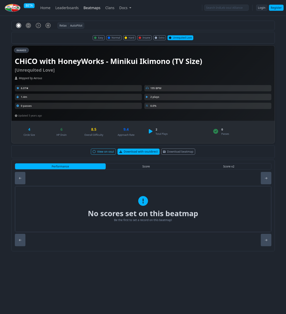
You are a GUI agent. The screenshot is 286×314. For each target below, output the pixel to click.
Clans (109, 7)
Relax (62, 25)
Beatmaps (92, 7)
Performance (60, 166)
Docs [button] (123, 7)
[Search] (226, 8)
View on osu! (103, 151)
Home (45, 7)
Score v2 (228, 166)
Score (146, 166)
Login (261, 8)
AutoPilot (76, 25)
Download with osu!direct (138, 151)
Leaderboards (67, 7)
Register (276, 8)
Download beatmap (178, 151)
